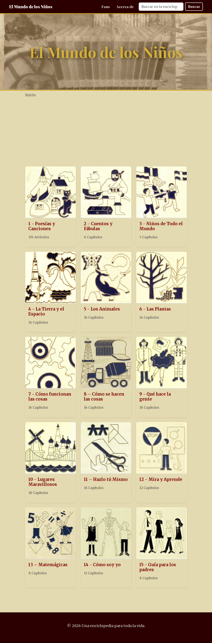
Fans (105, 6)
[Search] (161, 6)
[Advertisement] (117, 132)
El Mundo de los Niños (30, 6)
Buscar (194, 7)
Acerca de (125, 6)
